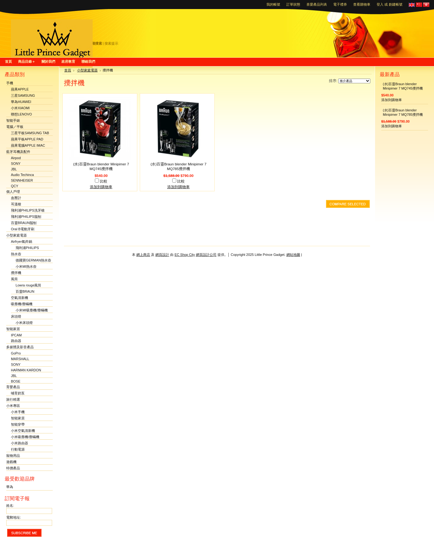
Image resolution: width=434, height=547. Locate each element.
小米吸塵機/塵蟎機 (25, 437)
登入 (380, 4)
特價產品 (13, 468)
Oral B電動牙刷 (22, 229)
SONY (16, 163)
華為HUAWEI (21, 102)
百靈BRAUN (25, 291)
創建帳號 (395, 4)
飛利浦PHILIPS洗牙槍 (28, 210)
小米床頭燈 (24, 323)
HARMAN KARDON (26, 370)
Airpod (16, 158)
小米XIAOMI (20, 108)
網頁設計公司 (206, 254)
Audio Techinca (22, 175)
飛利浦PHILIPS (27, 248)
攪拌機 (16, 273)
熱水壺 (16, 254)
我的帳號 (273, 4)
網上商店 (143, 254)
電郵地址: (13, 517)
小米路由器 (19, 443)
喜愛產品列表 (316, 4)
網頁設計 (162, 254)
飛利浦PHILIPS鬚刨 (26, 216)
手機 (9, 83)
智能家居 (13, 329)
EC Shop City (184, 254)
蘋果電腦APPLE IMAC (28, 145)
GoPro (16, 353)
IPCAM (16, 335)
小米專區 (13, 406)
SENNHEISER (22, 180)
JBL (14, 169)
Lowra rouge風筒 (28, 285)
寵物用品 (13, 455)
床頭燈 (16, 316)
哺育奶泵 (18, 393)
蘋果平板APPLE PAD (27, 139)
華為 (9, 487)
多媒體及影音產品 (20, 347)
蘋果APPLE (20, 89)
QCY (14, 186)
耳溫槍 (16, 204)
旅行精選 (13, 399)
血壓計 (16, 198)
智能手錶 (13, 120)
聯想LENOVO (21, 114)
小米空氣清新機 (23, 430)
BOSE (15, 381)
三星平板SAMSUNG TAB (30, 133)
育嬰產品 (13, 387)
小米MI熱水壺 (26, 266)
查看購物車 (361, 4)
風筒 (14, 279)
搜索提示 (111, 43)
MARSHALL (20, 359)
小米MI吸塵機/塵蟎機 (32, 310)
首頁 (67, 70)
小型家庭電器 (16, 235)
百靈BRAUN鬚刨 (24, 223)
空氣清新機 (19, 298)
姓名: (10, 505)
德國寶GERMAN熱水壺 (33, 260)
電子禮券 (340, 4)
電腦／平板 (14, 127)
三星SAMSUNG (23, 95)
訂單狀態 (293, 4)
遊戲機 (11, 462)
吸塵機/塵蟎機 (21, 304)
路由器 (16, 341)
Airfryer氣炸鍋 (21, 241)
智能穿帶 (18, 424)
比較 (103, 181)
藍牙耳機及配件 (18, 152)
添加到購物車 (101, 187)
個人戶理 (13, 191)
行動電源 (18, 449)
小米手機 (18, 412)
